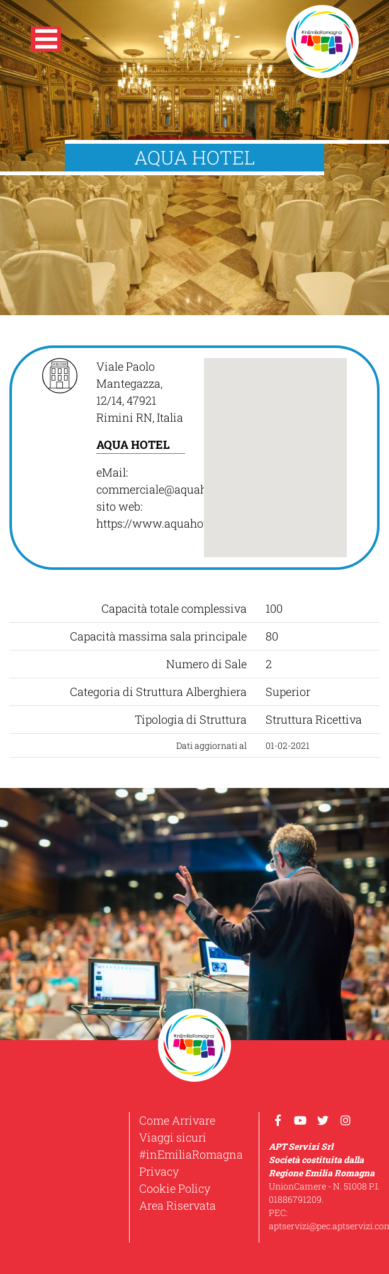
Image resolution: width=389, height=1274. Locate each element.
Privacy (159, 1171)
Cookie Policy (174, 1188)
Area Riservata (177, 1205)
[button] (46, 41)
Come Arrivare (177, 1120)
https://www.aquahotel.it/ (163, 523)
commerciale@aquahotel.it (166, 489)
